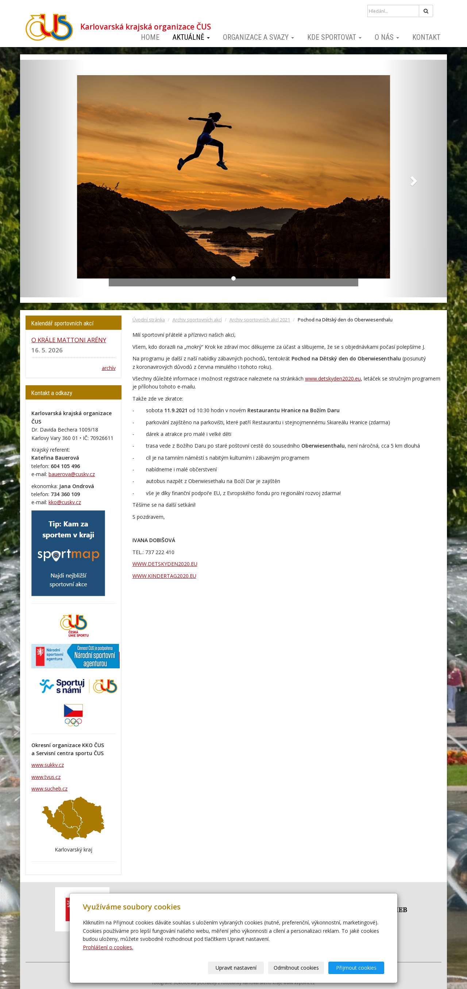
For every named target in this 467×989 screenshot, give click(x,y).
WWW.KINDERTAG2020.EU (164, 575)
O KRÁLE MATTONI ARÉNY (68, 340)
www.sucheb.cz (49, 788)
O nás (387, 37)
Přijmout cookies (356, 967)
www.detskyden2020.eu (333, 378)
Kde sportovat (334, 37)
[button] (52, 178)
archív (109, 367)
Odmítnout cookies (296, 967)
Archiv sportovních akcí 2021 (259, 320)
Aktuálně (191, 37)
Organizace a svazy (258, 37)
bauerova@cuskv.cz (72, 474)
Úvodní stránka (148, 320)
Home (150, 37)
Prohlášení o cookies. (108, 947)
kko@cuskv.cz (65, 502)
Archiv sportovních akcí (197, 320)
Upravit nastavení (236, 967)
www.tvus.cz (46, 776)
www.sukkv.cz (47, 764)
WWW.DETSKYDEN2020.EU (164, 563)
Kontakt (426, 37)
